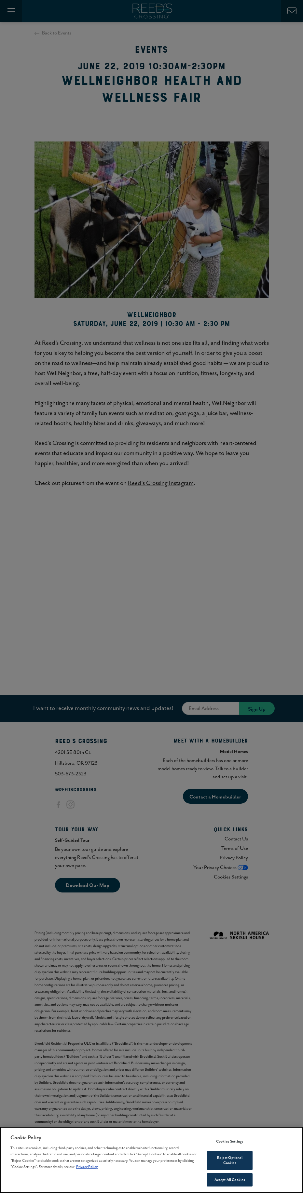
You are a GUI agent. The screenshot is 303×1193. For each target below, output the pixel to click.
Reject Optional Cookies (230, 1162)
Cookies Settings (229, 1143)
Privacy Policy (87, 1168)
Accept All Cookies (229, 1181)
